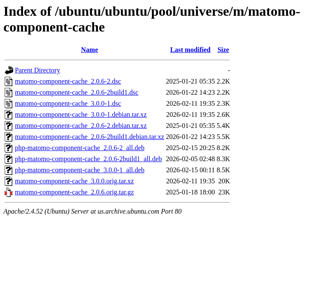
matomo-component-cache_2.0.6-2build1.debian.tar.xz (89, 136)
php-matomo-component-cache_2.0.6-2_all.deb (79, 147)
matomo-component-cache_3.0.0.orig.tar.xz (74, 181)
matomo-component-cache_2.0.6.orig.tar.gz (74, 192)
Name (89, 49)
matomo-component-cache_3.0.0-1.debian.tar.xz (81, 114)
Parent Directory (37, 70)
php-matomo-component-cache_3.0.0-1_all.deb (79, 170)
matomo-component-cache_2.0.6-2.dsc (68, 81)
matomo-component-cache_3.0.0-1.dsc (68, 103)
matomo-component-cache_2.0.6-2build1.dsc (76, 92)
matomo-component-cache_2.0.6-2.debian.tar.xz (81, 125)
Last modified (190, 49)
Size (223, 49)
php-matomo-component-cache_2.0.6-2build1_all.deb (88, 158)
